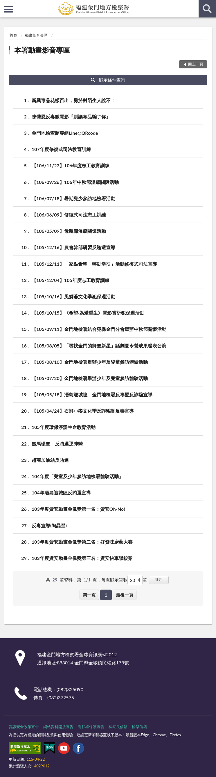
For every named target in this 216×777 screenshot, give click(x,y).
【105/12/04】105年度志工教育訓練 (70, 280)
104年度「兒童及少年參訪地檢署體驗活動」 (77, 476)
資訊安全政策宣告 (24, 726)
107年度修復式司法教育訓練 (61, 149)
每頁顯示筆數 (114, 579)
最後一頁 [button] (124, 594)
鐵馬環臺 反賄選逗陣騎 (57, 443)
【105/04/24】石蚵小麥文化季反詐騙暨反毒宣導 (83, 410)
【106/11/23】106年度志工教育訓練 (70, 165)
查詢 (207, 8)
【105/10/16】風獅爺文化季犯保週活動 (73, 296)
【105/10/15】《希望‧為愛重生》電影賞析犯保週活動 (88, 312)
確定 (158, 579)
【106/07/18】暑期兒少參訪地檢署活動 (73, 198)
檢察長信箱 (118, 726)
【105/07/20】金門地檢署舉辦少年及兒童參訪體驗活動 (90, 378)
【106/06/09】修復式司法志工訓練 (69, 214)
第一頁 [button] (89, 594)
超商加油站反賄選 (50, 460)
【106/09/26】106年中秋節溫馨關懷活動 (75, 182)
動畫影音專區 (36, 35)
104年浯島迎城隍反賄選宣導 (61, 492)
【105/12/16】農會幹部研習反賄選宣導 (73, 247)
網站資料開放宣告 (58, 726)
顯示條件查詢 (108, 79)
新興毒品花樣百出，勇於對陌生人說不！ (73, 100)
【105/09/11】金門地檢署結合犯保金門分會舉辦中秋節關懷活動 (99, 329)
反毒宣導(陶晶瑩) (49, 525)
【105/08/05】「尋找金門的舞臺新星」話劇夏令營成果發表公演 (99, 345)
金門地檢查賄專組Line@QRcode (65, 133)
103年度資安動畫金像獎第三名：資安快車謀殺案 (82, 558)
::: (4, 4)
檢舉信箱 (139, 726)
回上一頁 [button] (195, 64)
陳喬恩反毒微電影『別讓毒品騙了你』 (71, 116)
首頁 (13, 35)
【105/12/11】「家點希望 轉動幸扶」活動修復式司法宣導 (94, 263)
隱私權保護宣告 (91, 726)
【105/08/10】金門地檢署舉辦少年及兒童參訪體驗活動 (90, 362)
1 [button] (106, 594)
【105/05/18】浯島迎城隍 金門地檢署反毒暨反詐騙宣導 (92, 394)
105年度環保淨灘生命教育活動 (64, 427)
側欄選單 (8, 9)
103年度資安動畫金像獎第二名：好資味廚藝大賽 (82, 541)
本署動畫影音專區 (42, 50)
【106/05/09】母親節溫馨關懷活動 (69, 231)
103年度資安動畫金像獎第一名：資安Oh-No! (78, 508)
